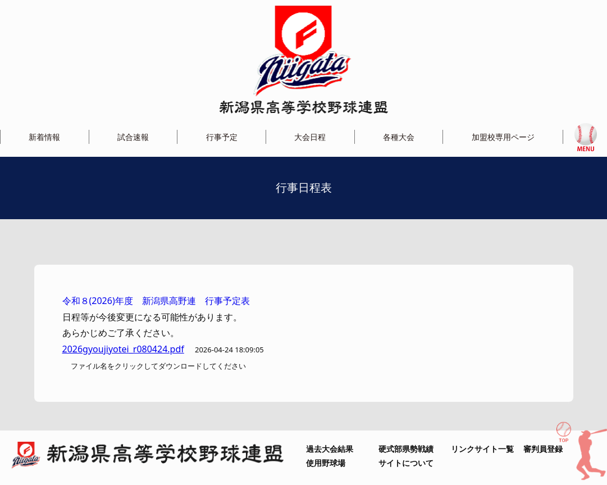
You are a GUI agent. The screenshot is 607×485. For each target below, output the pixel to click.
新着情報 (44, 137)
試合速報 (133, 137)
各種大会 (398, 137)
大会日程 (310, 137)
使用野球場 (325, 462)
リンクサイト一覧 (482, 448)
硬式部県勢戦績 (405, 448)
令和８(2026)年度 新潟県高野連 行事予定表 (156, 300)
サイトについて (405, 462)
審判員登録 (543, 448)
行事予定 (222, 137)
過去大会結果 (329, 448)
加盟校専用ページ (503, 137)
